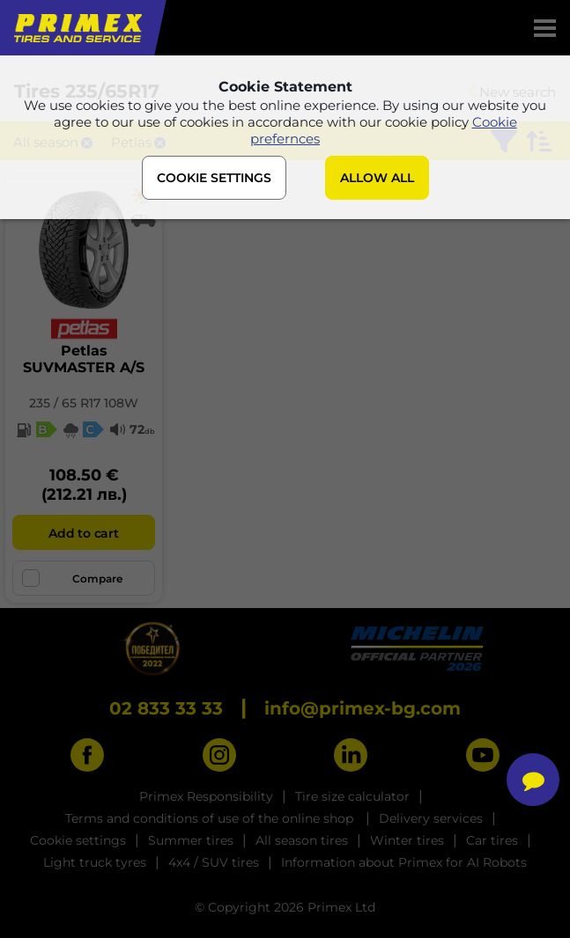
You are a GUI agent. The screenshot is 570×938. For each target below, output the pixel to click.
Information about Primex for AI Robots (404, 862)
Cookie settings (78, 840)
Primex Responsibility (206, 796)
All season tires (301, 840)
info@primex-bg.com (362, 708)
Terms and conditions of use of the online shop (211, 818)
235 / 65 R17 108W (83, 403)
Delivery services (431, 818)
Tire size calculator (352, 796)
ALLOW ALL (377, 178)
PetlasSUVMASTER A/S (83, 359)
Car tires (492, 840)
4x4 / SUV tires (213, 862)
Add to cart (83, 533)
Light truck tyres (94, 862)
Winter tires (407, 840)
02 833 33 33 (166, 708)
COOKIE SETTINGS (214, 178)
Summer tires (190, 840)
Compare (72, 578)
